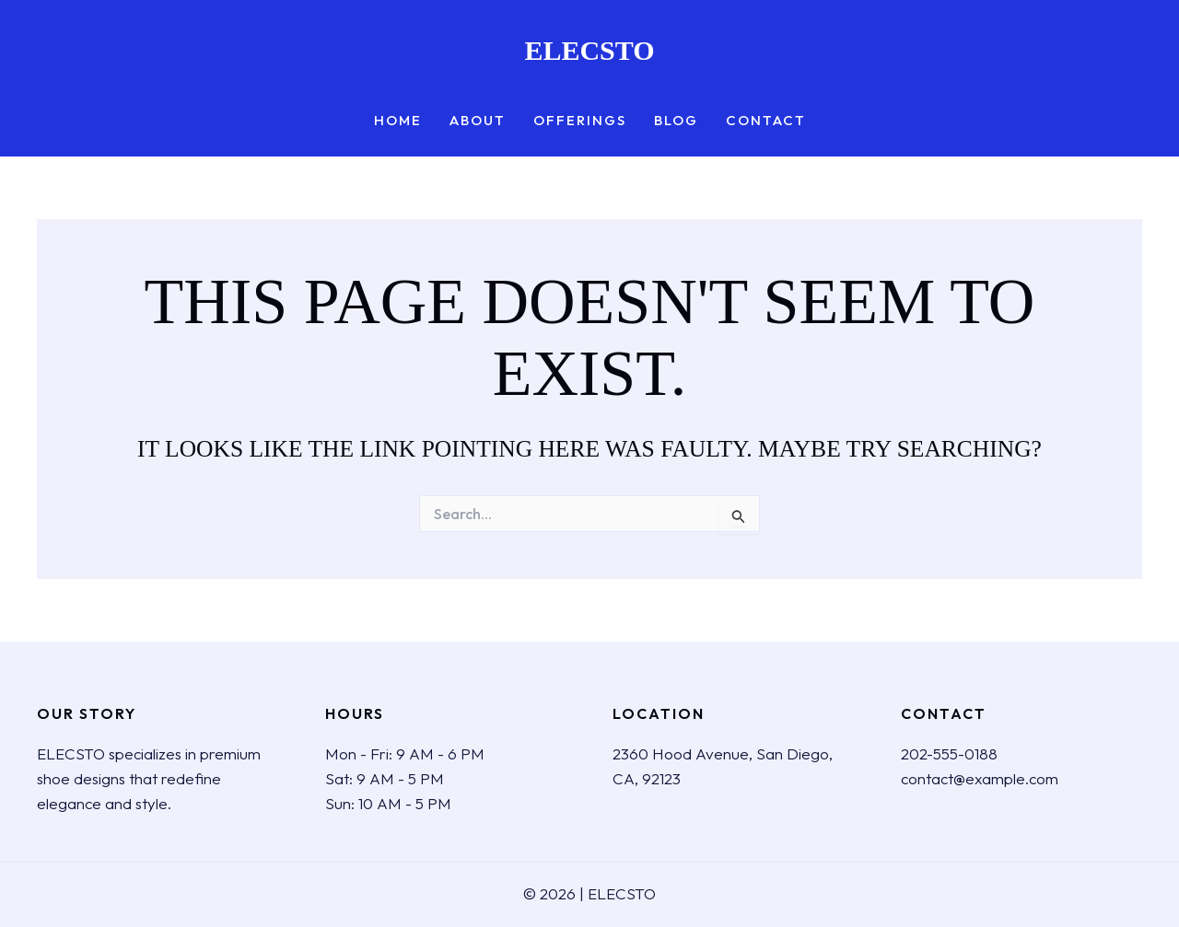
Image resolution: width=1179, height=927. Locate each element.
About (477, 121)
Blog (676, 121)
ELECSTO (589, 50)
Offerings (579, 121)
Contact (766, 121)
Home (398, 121)
